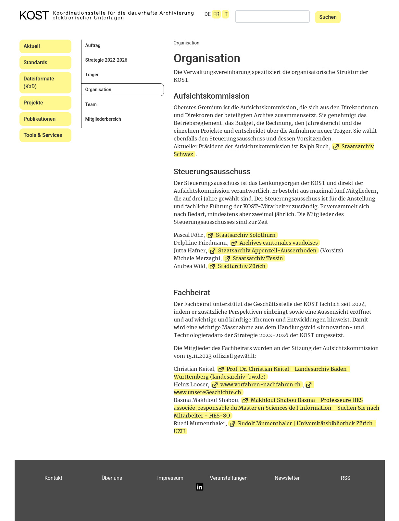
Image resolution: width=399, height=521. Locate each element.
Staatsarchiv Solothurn (246, 235)
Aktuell (32, 46)
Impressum (170, 478)
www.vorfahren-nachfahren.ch (260, 384)
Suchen (328, 17)
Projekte (33, 103)
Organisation (98, 89)
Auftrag (93, 45)
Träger (92, 74)
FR (216, 14)
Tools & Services (43, 135)
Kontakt (53, 478)
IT (225, 14)
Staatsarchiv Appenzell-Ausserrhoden (267, 250)
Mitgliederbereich (103, 119)
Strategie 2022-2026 (106, 60)
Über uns (112, 478)
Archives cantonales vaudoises (279, 242)
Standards (35, 62)
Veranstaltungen (228, 478)
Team (91, 104)
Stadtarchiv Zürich (242, 266)
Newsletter (287, 478)
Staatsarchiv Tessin (258, 258)
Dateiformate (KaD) (39, 83)
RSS (345, 478)
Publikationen (40, 119)
